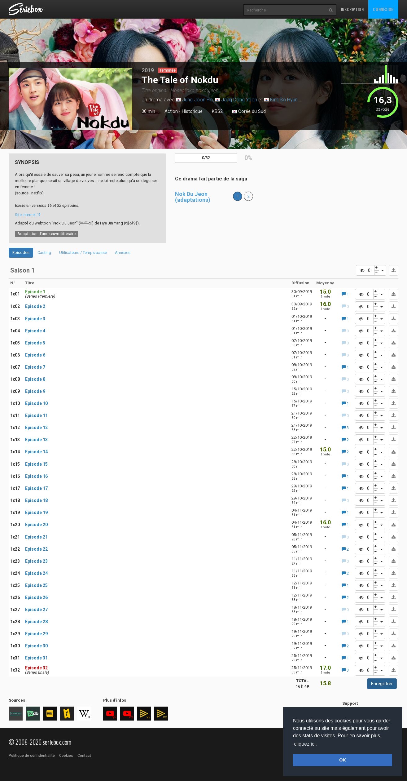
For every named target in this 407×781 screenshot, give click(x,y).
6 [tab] (83, 127)
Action (171, 111)
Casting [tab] (44, 252)
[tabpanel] (71, 99)
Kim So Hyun (284, 100)
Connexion (383, 9)
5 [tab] (77, 127)
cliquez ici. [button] (305, 744)
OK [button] (342, 759)
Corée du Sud (249, 111)
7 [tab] (89, 127)
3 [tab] (64, 127)
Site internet (27, 214)
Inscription (352, 9)
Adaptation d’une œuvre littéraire (46, 233)
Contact (84, 755)
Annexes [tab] (122, 252)
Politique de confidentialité (32, 755)
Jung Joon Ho (197, 100)
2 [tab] (58, 127)
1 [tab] (52, 127)
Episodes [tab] (20, 252)
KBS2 (217, 111)
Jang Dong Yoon (239, 100)
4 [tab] (71, 127)
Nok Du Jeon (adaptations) (192, 197)
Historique (192, 111)
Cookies (66, 755)
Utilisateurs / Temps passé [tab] (83, 252)
